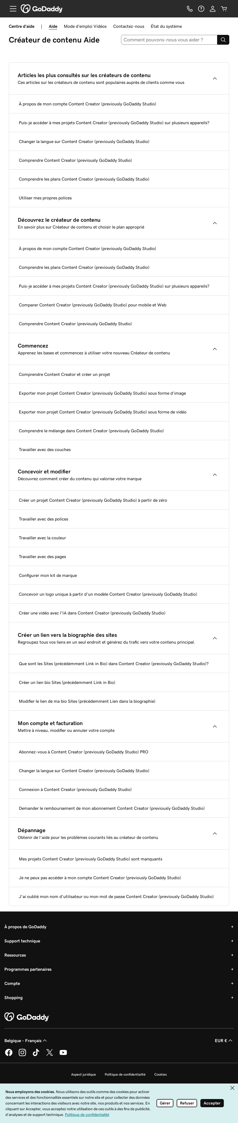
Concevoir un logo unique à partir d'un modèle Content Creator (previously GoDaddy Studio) (108, 594)
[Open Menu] (11, 9)
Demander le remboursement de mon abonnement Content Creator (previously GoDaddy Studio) (112, 808)
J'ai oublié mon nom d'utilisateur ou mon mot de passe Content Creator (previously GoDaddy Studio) (116, 896)
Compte (12, 983)
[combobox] (169, 39)
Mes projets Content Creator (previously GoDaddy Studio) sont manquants (90, 859)
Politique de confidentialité (125, 1074)
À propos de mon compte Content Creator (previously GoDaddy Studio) (87, 104)
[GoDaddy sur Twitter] (49, 1055)
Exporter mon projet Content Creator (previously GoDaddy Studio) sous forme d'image (102, 393)
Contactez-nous (128, 26)
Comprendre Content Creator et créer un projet (64, 374)
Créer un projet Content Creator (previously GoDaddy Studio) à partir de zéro (93, 500)
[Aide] (201, 9)
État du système (166, 26)
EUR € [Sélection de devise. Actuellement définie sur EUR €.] (224, 1040)
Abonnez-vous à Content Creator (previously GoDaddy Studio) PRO (83, 752)
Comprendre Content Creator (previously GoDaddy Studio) (75, 160)
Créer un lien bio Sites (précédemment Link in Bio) (67, 682)
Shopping (13, 997)
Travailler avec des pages (42, 556)
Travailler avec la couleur (42, 537)
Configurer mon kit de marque (48, 575)
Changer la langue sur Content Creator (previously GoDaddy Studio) (84, 141)
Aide (53, 26)
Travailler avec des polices (43, 519)
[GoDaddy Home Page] (27, 1017)
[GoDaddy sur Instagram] (22, 1055)
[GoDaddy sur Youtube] (63, 1055)
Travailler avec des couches (45, 449)
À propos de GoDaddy (25, 926)
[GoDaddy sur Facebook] (8, 1055)
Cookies (160, 1074)
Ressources (15, 955)
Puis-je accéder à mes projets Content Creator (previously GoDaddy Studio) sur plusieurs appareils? (114, 122)
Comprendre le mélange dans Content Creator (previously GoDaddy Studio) (91, 430)
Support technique (22, 941)
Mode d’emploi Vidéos (85, 26)
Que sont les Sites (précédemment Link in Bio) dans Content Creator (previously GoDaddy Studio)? (114, 663)
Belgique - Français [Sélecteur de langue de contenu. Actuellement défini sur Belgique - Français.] (26, 1040)
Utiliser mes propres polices (45, 198)
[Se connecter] (212, 9)
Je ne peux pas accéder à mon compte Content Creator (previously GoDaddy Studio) (100, 877)
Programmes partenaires (28, 969)
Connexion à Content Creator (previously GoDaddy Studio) (75, 789)
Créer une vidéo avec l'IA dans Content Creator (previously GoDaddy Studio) (92, 613)
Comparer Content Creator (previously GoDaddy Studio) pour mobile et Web (92, 305)
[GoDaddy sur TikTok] (36, 1055)
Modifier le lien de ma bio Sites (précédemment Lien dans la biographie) (87, 701)
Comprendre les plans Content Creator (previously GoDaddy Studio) (84, 179)
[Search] (223, 40)
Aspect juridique (83, 1074)
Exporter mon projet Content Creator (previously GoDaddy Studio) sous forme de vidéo (102, 412)
